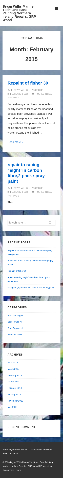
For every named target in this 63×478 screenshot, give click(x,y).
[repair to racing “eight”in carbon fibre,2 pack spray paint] (19, 192)
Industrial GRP (15, 334)
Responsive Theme (12, 470)
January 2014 (14, 394)
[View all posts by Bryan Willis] (19, 90)
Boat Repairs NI (15, 328)
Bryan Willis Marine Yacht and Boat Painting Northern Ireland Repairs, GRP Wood (19, 13)
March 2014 (13, 381)
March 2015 (13, 369)
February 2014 (15, 388)
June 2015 (13, 362)
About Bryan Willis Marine (15, 449)
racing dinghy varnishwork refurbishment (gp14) (31, 287)
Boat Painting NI (15, 315)
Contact (14, 453)
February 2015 (15, 375)
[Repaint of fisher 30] (19, 94)
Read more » (15, 142)
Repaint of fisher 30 (28, 83)
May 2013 (12, 407)
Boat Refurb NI (15, 322)
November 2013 (15, 401)
